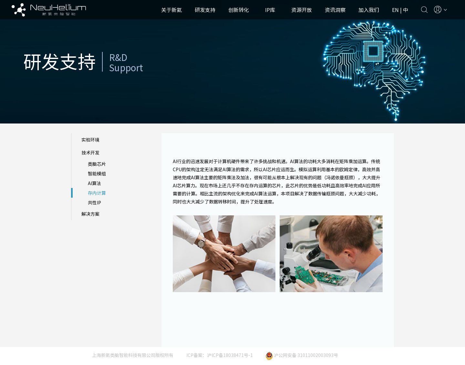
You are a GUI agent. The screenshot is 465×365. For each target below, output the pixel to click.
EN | (397, 10)
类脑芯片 (97, 164)
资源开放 (301, 10)
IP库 (270, 10)
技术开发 (90, 152)
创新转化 (238, 10)
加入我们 (368, 10)
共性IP (94, 202)
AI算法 (94, 183)
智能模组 (97, 173)
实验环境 (90, 139)
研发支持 (205, 10)
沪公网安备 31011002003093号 (302, 355)
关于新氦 (171, 10)
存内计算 (97, 193)
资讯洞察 (335, 10)
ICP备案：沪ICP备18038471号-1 (219, 355)
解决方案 (90, 214)
